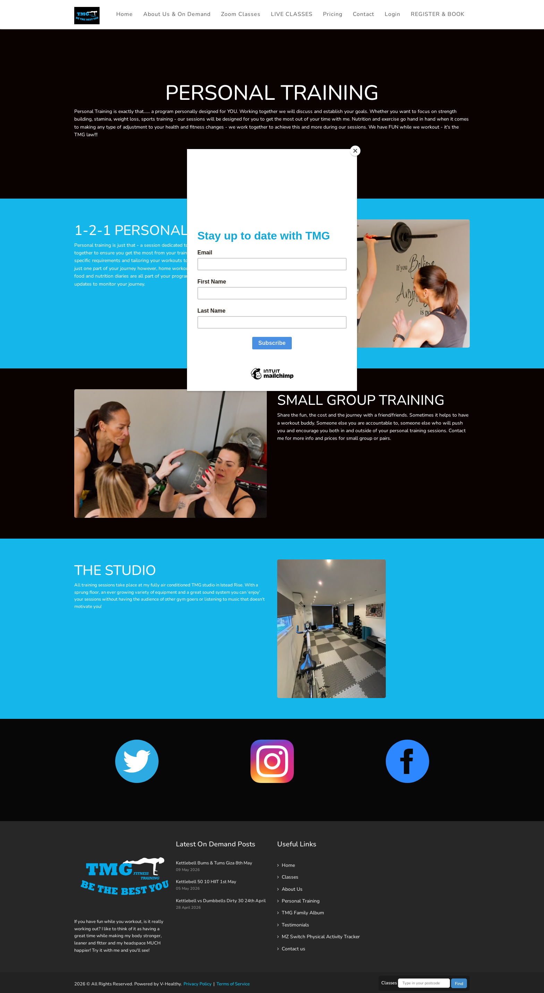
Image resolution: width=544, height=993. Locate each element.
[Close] (355, 151)
